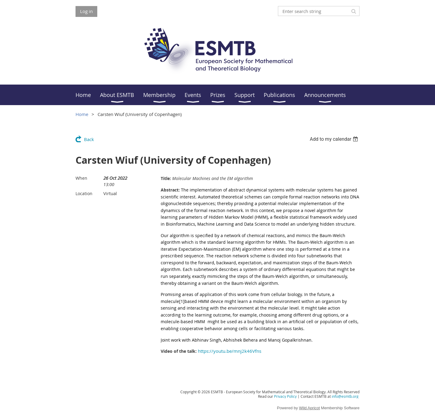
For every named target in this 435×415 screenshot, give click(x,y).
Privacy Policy (285, 396)
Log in (86, 11)
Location (84, 193)
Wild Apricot (309, 408)
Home (82, 114)
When (81, 178)
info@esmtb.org (345, 396)
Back (89, 139)
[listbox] (334, 139)
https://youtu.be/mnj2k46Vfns (229, 351)
